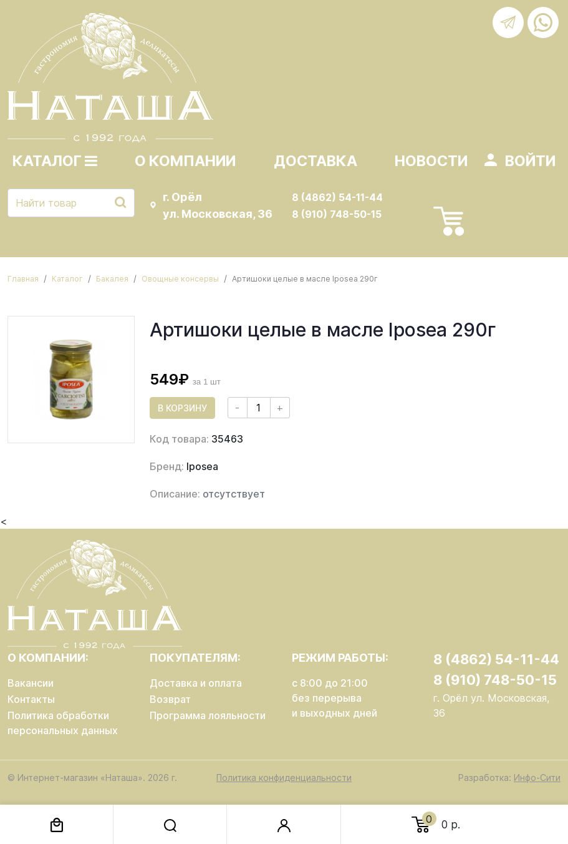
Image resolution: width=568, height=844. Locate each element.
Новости (431, 161)
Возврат (170, 699)
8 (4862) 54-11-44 (337, 197)
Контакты (31, 699)
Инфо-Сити (537, 777)
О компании (185, 161)
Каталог (54, 161)
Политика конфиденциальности (284, 777)
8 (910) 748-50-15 (337, 214)
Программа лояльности (208, 715)
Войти (530, 161)
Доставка (315, 161)
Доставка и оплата (196, 683)
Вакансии (30, 683)
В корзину (182, 408)
